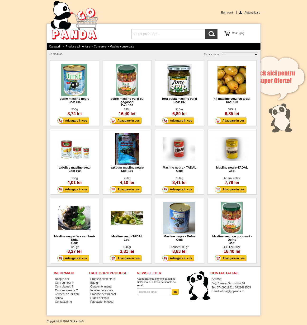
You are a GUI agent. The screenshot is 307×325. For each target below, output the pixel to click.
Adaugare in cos (73, 121)
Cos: (238, 33)
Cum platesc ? (64, 286)
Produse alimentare (78, 46)
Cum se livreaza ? (66, 290)
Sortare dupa (211, 54)
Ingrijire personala (101, 290)
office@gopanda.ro (232, 291)
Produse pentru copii (103, 294)
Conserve (100, 46)
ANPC (59, 298)
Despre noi (62, 279)
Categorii (55, 46)
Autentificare (252, 12)
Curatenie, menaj (101, 286)
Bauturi (94, 282)
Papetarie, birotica (101, 301)
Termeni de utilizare (67, 294)
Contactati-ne (63, 301)
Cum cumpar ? (64, 282)
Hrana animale (99, 298)
